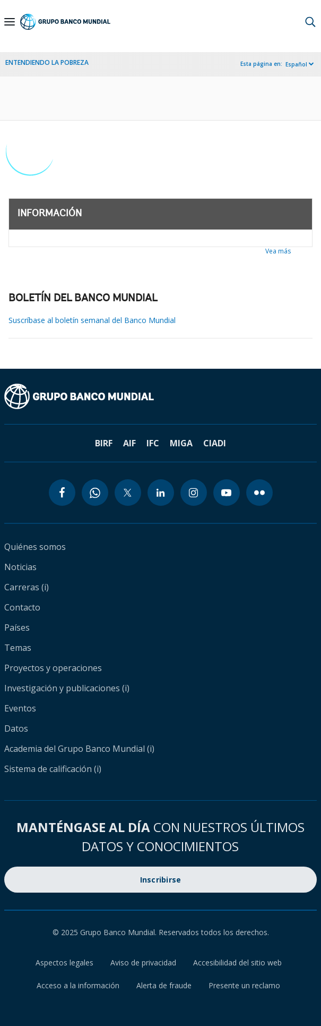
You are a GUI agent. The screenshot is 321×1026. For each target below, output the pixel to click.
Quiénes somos (35, 547)
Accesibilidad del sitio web (237, 962)
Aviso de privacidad (143, 962)
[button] (310, 21)
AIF (129, 443)
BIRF (103, 443)
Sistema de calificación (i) (52, 769)
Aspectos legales (64, 962)
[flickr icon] (259, 492)
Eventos (20, 708)
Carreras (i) (26, 587)
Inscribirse (160, 880)
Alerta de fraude (164, 985)
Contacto (22, 607)
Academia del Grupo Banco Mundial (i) (79, 748)
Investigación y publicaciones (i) (66, 688)
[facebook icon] (62, 492)
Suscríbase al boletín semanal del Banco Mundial (92, 320)
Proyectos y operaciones (53, 668)
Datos (16, 728)
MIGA (181, 443)
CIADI (214, 443)
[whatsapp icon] (95, 492)
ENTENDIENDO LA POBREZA (47, 62)
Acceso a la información (78, 985)
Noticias (20, 567)
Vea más (278, 251)
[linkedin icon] (161, 492)
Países (17, 627)
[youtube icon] (226, 492)
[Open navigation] (9, 22)
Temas (17, 648)
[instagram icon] (193, 492)
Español (296, 64)
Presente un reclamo (244, 985)
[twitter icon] (128, 492)
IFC (152, 443)
